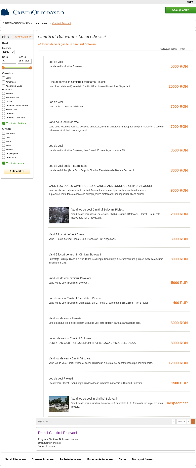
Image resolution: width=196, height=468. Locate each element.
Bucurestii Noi (12, 97)
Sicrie (122, 459)
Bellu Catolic (12, 109)
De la (5, 57)
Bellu (8, 78)
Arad (8, 137)
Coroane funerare (42, 459)
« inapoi (181, 421)
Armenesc (11, 82)
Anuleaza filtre (23, 36)
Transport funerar (143, 459)
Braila (8, 145)
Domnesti (10, 113)
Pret (182, 48)
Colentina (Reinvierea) (17, 105)
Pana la (22, 57)
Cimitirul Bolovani (61, 23)
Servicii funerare (15, 459)
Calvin (9, 101)
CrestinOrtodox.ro (16, 23)
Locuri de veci (41, 23)
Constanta (11, 157)
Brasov (9, 149)
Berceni (9, 93)
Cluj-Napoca (12, 153)
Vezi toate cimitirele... (17, 123)
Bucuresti (10, 133)
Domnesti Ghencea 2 (16, 117)
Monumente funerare (100, 459)
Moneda (6, 48)
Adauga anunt (180, 9)
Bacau (9, 141)
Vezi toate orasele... (16, 163)
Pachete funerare (70, 459)
